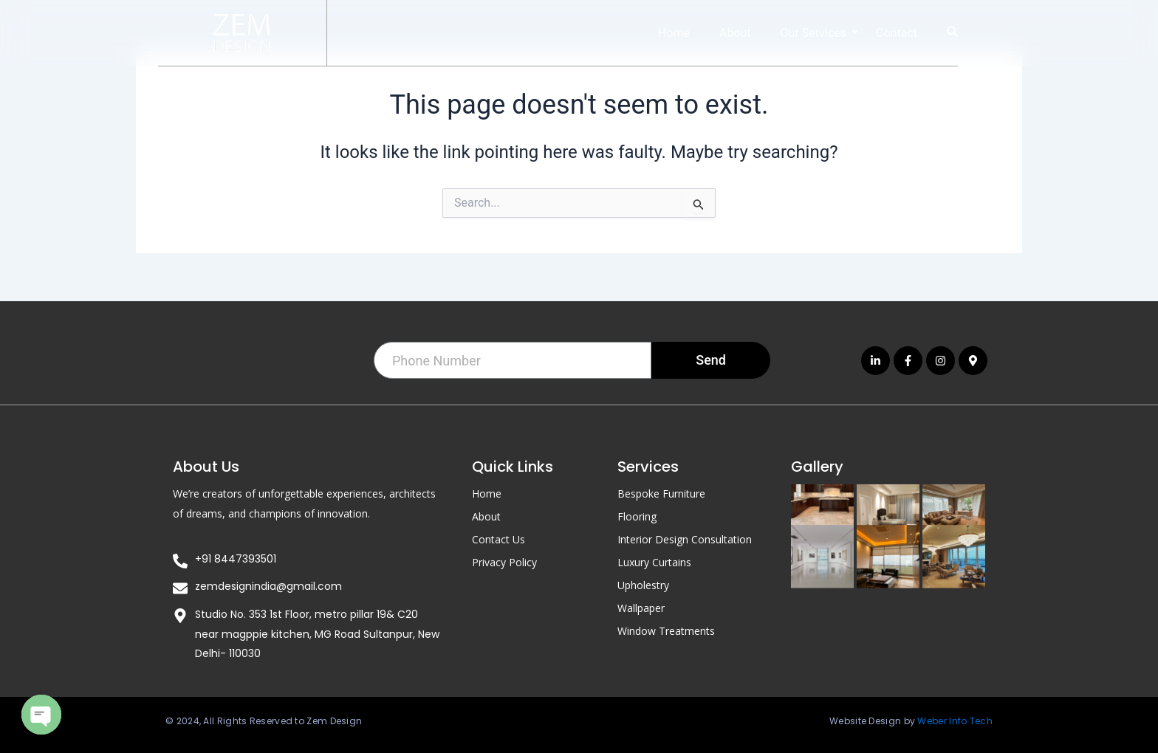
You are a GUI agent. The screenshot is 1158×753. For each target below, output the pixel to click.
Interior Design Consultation (684, 539)
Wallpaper (641, 607)
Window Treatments (666, 630)
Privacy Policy (504, 561)
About (735, 33)
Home (674, 33)
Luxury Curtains (654, 561)
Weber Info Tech (955, 721)
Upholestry (643, 584)
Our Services (820, 33)
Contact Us (498, 539)
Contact (896, 33)
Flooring (637, 516)
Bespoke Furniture (661, 493)
